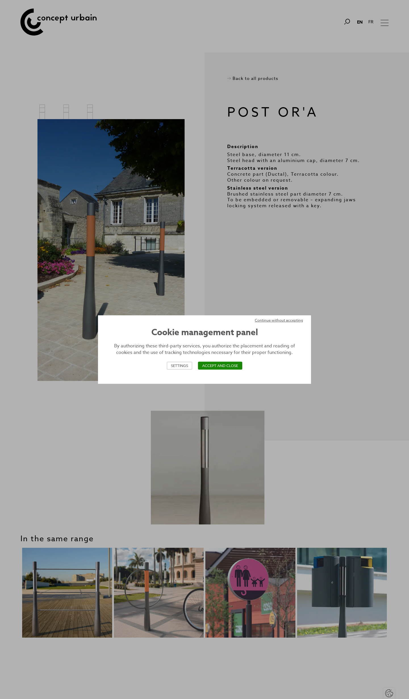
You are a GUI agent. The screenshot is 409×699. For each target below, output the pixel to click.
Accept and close (220, 365)
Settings (179, 365)
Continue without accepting (279, 320)
